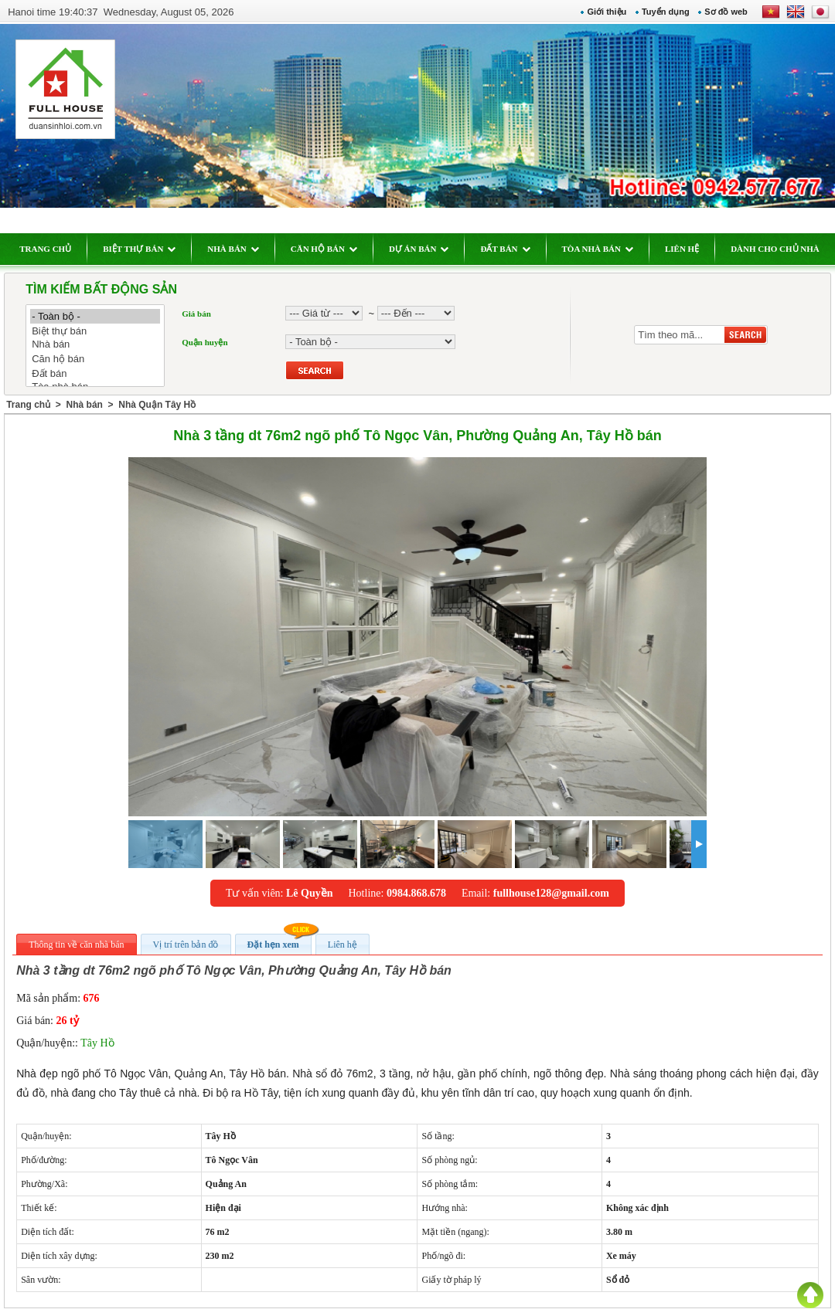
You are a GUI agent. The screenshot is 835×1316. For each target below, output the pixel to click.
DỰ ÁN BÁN (427, 248)
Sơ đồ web (718, 11)
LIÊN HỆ (690, 248)
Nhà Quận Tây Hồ (165, 404)
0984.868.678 (416, 893)
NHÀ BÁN (241, 248)
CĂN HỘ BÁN (331, 248)
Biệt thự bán (104, 331)
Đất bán (104, 373)
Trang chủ (37, 404)
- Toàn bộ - (104, 316)
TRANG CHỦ (54, 248)
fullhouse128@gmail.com (551, 893)
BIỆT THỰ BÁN (147, 248)
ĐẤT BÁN (513, 248)
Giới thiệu (599, 11)
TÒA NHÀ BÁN (605, 248)
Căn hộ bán (104, 358)
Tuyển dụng (657, 11)
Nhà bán (104, 344)
